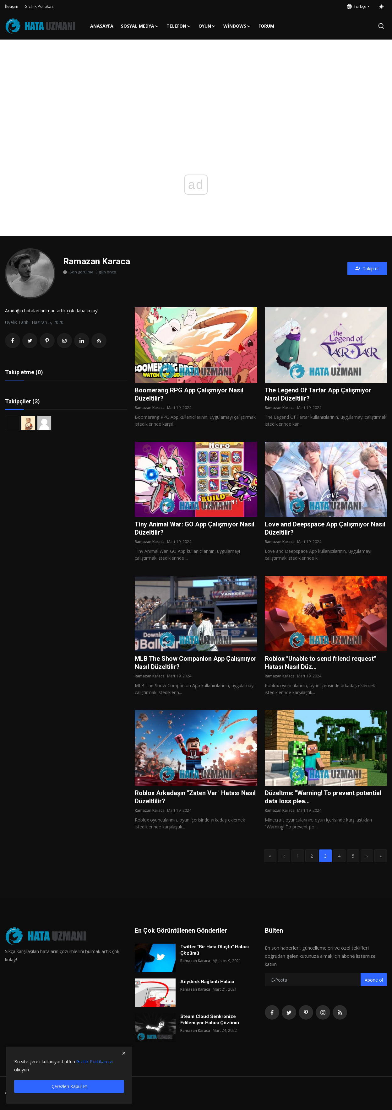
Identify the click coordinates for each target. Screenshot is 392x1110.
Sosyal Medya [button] (140, 26)
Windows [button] (237, 26)
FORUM (266, 26)
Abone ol (374, 980)
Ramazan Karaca (150, 407)
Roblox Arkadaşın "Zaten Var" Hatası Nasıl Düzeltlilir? (195, 797)
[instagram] (323, 1012)
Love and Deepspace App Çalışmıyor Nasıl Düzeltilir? (325, 528)
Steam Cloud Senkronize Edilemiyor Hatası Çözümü (209, 1020)
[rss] (340, 1012)
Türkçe (357, 6)
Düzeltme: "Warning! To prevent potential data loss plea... (323, 797)
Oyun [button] (207, 26)
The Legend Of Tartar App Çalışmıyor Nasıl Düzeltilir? (318, 394)
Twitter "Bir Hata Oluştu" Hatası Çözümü (214, 950)
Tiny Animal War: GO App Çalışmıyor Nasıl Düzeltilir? (194, 528)
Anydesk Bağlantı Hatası (207, 981)
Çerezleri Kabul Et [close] (69, 1086)
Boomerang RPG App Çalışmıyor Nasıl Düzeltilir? (189, 394)
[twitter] (289, 1012)
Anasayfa (101, 26)
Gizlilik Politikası (39, 6)
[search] (381, 26)
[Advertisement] (196, 87)
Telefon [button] (178, 26)
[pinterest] (306, 1012)
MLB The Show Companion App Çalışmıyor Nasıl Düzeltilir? (196, 663)
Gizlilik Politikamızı (94, 1061)
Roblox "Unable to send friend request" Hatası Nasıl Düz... (320, 663)
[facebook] (272, 1012)
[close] (124, 1053)
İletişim (11, 6)
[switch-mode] (381, 6)
